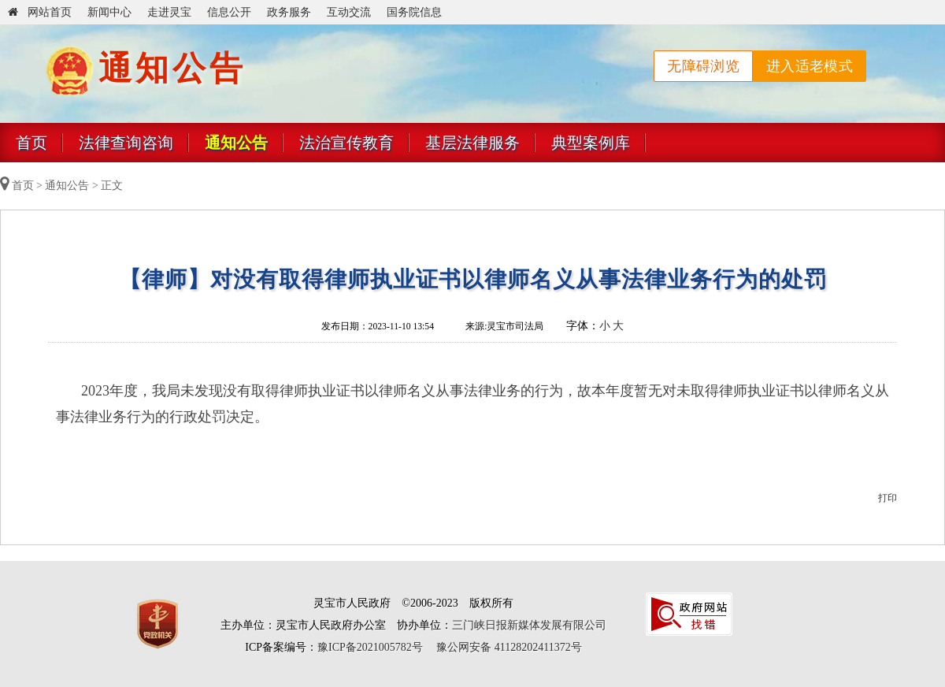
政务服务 (289, 12)
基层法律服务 (472, 142)
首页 (31, 142)
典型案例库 (590, 142)
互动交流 (349, 12)
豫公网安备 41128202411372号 (508, 647)
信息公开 (229, 12)
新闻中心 (109, 12)
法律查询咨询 (126, 142)
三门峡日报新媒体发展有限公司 (529, 625)
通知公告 (236, 142)
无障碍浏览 (703, 66)
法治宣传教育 (346, 142)
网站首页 (40, 12)
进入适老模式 (809, 66)
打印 (887, 497)
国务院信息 (414, 12)
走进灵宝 (169, 12)
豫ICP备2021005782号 (370, 647)
